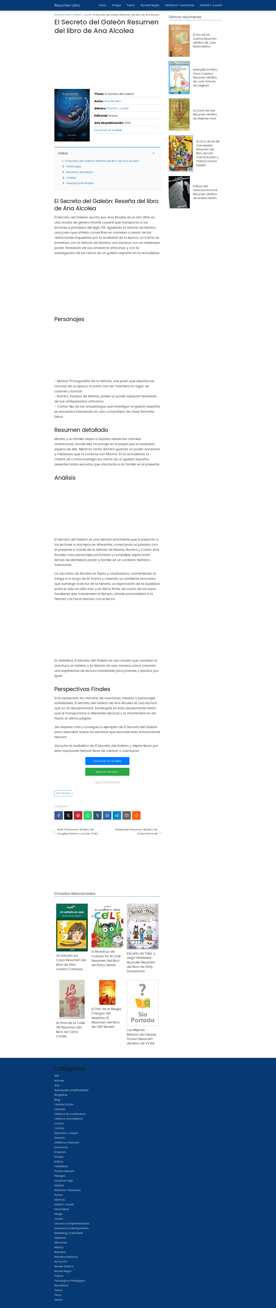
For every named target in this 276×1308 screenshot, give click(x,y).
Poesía (58, 1276)
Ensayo (59, 1157)
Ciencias (59, 1109)
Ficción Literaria (64, 1171)
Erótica (58, 1161)
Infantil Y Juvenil (211, 5)
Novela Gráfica (63, 1266)
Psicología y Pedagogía (69, 1280)
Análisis (71, 178)
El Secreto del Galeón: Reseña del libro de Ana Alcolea (102, 161)
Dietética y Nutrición (66, 1142)
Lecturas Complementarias (71, 1223)
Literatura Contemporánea (71, 1228)
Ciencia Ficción (63, 1104)
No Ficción (60, 1261)
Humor (58, 1195)
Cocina (59, 1123)
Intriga (116, 5)
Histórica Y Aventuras (179, 5)
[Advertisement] (107, 60)
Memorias (60, 1242)
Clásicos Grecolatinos (68, 1118)
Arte (56, 1085)
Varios (58, 1299)
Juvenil (58, 1218)
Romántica (61, 1285)
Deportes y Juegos (66, 1133)
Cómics (59, 1128)
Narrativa (60, 1252)
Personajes (73, 166)
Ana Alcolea (112, 101)
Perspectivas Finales (80, 183)
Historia (59, 1185)
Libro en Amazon (107, 772)
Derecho (59, 1138)
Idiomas (59, 1199)
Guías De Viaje (63, 1180)
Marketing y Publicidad (68, 1233)
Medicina (60, 1238)
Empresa (60, 1152)
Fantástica (61, 1166)
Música (58, 1247)
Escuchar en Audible (108, 130)
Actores (59, 1080)
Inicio (102, 5)
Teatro (58, 1290)
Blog (57, 1099)
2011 (56, 1076)
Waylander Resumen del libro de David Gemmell (136, 831)
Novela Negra (150, 5)
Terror (131, 5)
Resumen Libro (67, 5)
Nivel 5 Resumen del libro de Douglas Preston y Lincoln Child (77, 831)
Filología (59, 1176)
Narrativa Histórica (66, 1257)
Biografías (60, 1095)
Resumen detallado (79, 172)
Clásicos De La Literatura (69, 1114)
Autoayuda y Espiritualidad (71, 1090)
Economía (61, 1147)
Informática (61, 1209)
